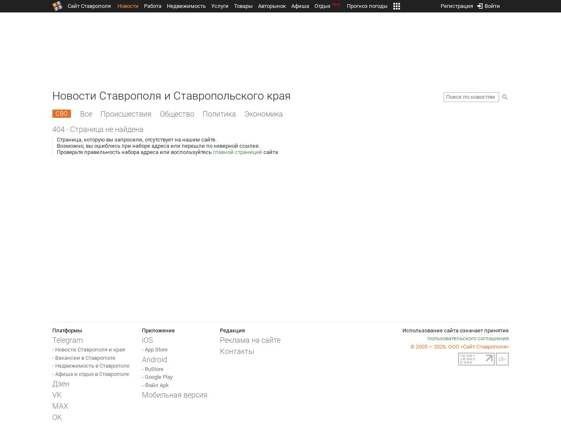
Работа (152, 6)
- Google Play (157, 377)
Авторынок (272, 6)
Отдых (328, 6)
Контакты (237, 351)
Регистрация (457, 4)
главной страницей (237, 152)
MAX (60, 406)
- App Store (155, 349)
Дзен (60, 383)
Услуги (220, 6)
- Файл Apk (155, 385)
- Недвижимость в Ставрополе (90, 366)
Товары (243, 6)
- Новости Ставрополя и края (88, 349)
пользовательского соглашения (468, 338)
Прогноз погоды (367, 6)
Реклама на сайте (250, 340)
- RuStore (152, 369)
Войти (488, 4)
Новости (128, 6)
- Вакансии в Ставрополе (83, 358)
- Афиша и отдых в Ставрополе (90, 374)
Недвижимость (186, 6)
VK (56, 394)
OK (57, 417)
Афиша (300, 6)
